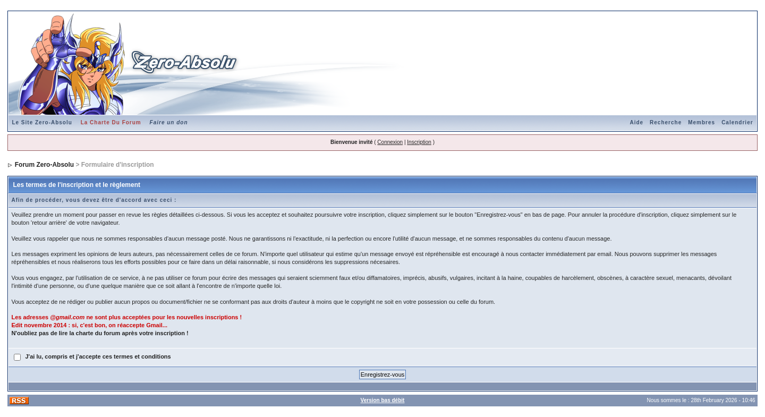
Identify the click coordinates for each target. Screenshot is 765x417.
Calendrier (737, 122)
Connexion (390, 142)
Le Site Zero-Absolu (42, 122)
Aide (636, 122)
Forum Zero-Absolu (44, 164)
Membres (701, 122)
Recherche (666, 122)
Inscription (419, 142)
